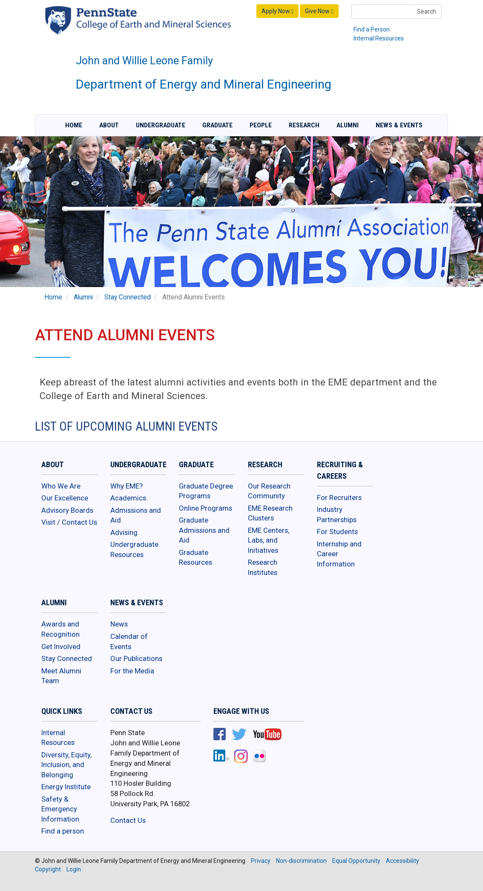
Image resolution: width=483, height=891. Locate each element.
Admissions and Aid (135, 515)
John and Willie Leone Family (144, 61)
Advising (124, 532)
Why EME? (126, 486)
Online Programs (205, 508)
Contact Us (128, 820)
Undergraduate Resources (134, 549)
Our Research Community (269, 491)
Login (73, 869)
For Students (337, 531)
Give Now (319, 11)
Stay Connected (127, 297)
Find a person (62, 831)
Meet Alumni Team (61, 676)
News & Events (399, 125)
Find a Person (372, 29)
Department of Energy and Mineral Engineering (203, 84)
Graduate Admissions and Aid (204, 530)
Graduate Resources (195, 557)
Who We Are (60, 486)
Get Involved (60, 646)
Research (304, 125)
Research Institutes (262, 567)
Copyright (48, 869)
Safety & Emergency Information (60, 809)
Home (73, 125)
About (109, 125)
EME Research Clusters (270, 513)
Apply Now (277, 11)
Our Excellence (64, 498)
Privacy (260, 860)
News (119, 624)
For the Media (132, 671)
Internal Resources (379, 38)
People (261, 125)
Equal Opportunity (356, 860)
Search (426, 11)
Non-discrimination (301, 860)
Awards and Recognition (60, 629)
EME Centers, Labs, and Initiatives (268, 540)
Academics (128, 498)
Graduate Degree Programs (206, 491)
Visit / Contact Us (69, 522)
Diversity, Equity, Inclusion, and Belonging (66, 764)
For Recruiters (339, 497)
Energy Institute (66, 786)
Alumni (347, 125)
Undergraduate (160, 125)
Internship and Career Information (339, 554)
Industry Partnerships (336, 514)
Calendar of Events (129, 641)
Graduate (217, 125)
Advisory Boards (67, 510)
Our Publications (136, 658)
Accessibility (402, 860)
